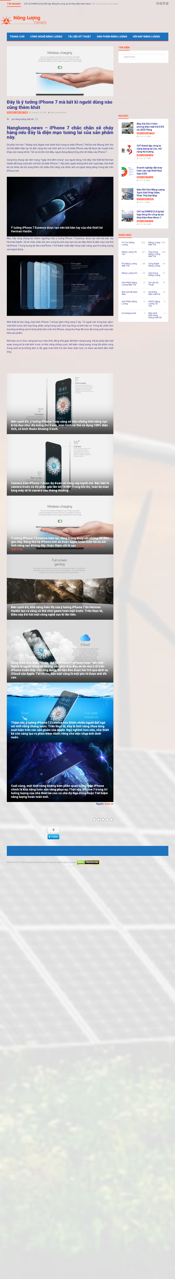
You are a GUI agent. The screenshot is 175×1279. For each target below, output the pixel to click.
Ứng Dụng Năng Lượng (154, 274)
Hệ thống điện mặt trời (154, 293)
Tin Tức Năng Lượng (145, 199)
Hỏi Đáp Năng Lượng (146, 36)
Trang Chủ (17, 36)
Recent (123, 116)
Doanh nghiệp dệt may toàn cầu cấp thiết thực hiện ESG (149, 170)
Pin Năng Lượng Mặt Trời (17, 112)
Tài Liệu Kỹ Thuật (79, 36)
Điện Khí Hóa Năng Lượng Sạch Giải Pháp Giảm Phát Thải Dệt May (151, 192)
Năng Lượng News (58, 112)
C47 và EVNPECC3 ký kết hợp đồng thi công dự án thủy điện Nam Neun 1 (58, 3)
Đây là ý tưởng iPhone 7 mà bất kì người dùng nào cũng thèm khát (59, 104)
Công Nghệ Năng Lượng (46, 36)
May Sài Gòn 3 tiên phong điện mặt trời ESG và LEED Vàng (150, 126)
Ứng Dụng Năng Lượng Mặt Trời (154, 254)
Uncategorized (129, 313)
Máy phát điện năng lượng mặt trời (155, 315)
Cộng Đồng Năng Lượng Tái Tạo (39, 862)
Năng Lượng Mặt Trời (145, 133)
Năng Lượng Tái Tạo (145, 155)
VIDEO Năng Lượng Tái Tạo (154, 303)
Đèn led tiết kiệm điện (130, 293)
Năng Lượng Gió (129, 273)
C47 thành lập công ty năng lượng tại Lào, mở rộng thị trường (149, 148)
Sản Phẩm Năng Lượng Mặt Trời (129, 283)
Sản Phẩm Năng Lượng (112, 36)
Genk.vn (109, 803)
